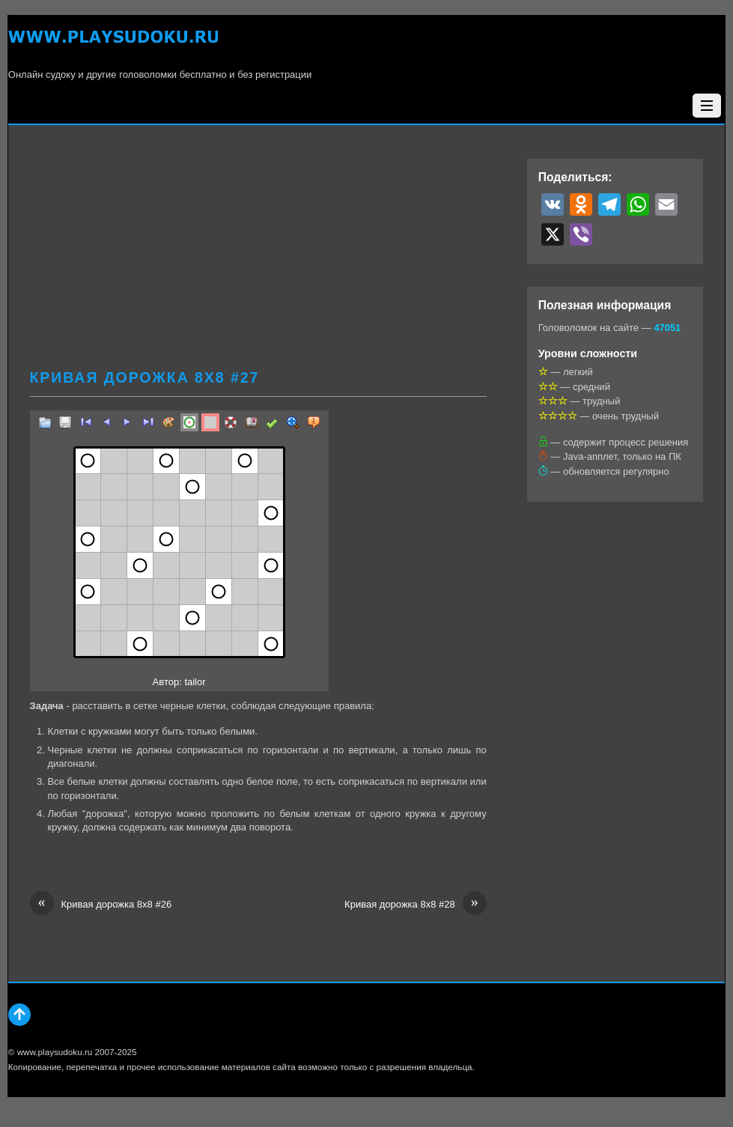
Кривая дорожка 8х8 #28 (415, 904)
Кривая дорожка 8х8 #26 (101, 904)
